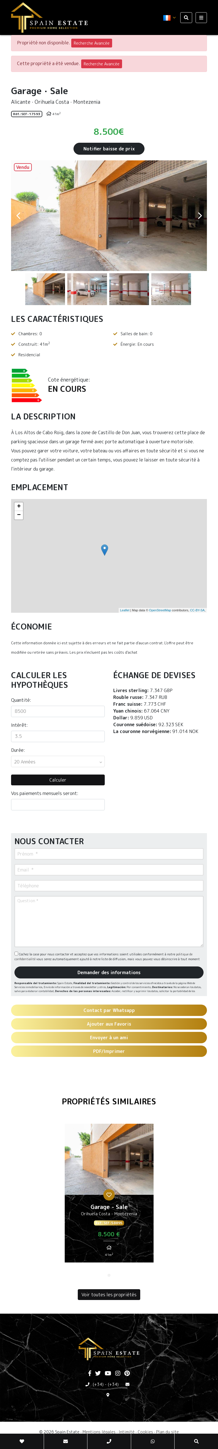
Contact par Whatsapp (109, 1010)
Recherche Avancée (92, 43)
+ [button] (19, 506)
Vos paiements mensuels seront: (44, 793)
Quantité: (21, 700)
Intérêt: (19, 725)
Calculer (57, 780)
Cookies (145, 1431)
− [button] (19, 515)
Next (200, 215)
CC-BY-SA (197, 610)
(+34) (98, 1384)
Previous (18, 215)
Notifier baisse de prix (109, 149)
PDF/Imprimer (109, 1051)
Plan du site (167, 1431)
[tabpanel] (109, 1195)
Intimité (127, 1431)
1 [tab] (109, 1275)
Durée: (18, 750)
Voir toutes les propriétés (109, 1294)
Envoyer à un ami (109, 1037)
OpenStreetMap (160, 610)
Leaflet (124, 610)
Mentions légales (99, 1431)
